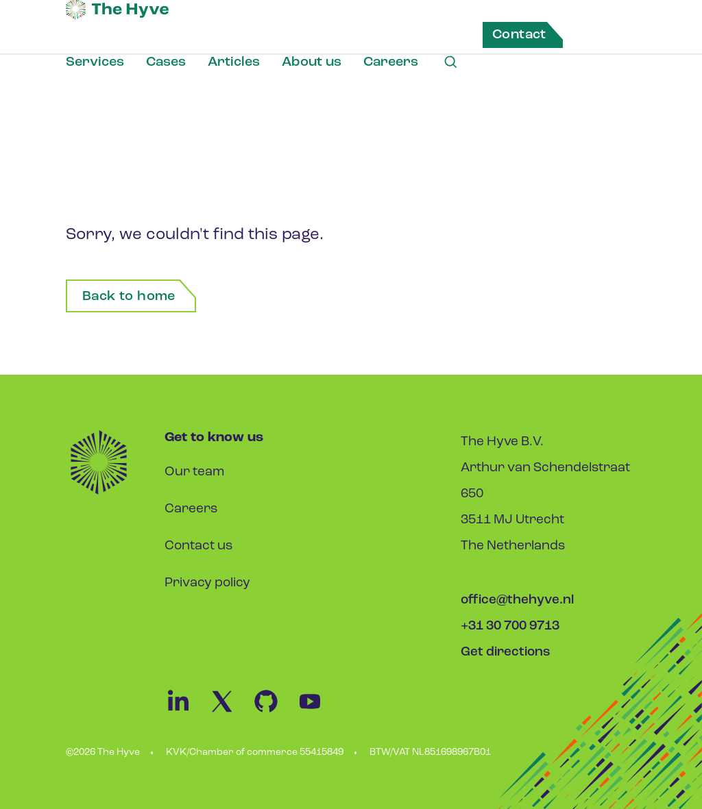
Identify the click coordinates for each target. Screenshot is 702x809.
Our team (194, 472)
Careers (390, 62)
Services (95, 62)
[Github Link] (274, 712)
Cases (166, 62)
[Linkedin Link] (186, 712)
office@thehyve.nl (517, 600)
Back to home (129, 296)
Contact (519, 35)
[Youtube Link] (316, 712)
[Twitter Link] (230, 712)
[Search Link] (450, 62)
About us (311, 62)
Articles (234, 62)
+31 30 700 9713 (510, 626)
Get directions (505, 652)
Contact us (198, 546)
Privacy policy (207, 583)
